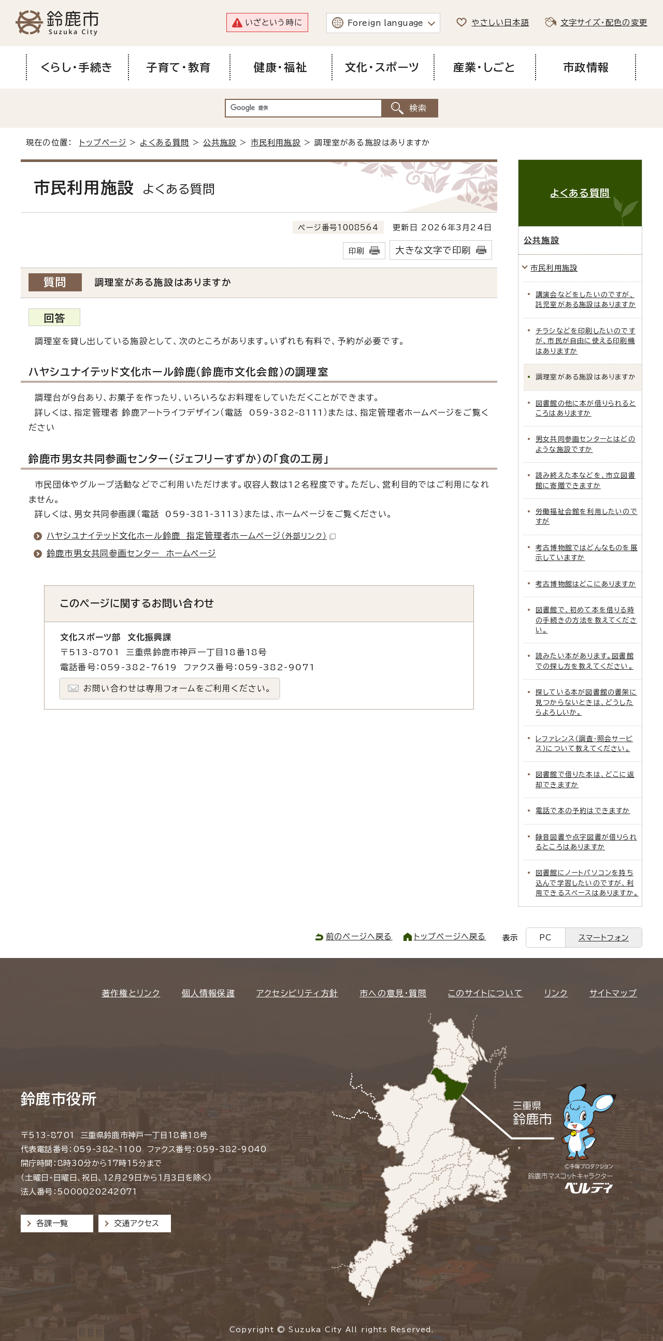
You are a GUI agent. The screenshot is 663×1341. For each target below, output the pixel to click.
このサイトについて (485, 993)
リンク (556, 993)
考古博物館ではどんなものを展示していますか (587, 552)
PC (545, 937)
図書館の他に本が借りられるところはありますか (586, 408)
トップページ (102, 142)
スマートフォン (604, 937)
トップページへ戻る (450, 936)
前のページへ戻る (359, 936)
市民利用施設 (276, 142)
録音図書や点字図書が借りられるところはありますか (586, 842)
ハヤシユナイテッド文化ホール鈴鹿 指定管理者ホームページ (191, 536)
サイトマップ (613, 993)
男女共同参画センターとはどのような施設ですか (586, 444)
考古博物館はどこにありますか (586, 584)
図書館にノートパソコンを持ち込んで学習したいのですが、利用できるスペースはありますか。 (587, 883)
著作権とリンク (131, 993)
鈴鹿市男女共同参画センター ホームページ (131, 553)
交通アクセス (136, 1223)
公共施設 (220, 142)
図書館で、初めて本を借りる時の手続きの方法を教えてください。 (586, 620)
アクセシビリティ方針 (297, 993)
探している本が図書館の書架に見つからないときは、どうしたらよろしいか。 (586, 702)
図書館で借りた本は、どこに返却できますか (585, 779)
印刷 (356, 251)
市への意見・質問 (393, 993)
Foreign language (386, 23)
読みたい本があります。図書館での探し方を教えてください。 (585, 661)
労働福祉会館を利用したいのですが (587, 516)
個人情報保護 (208, 993)
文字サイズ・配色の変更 (603, 22)
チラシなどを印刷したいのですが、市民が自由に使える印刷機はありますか (586, 341)
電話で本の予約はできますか (583, 810)
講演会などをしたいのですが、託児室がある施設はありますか (586, 299)
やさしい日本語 (500, 22)
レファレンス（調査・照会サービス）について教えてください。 (584, 743)
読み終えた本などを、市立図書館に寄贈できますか (586, 480)
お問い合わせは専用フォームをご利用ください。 (177, 688)
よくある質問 (164, 142)
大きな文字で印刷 (433, 250)
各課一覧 (52, 1223)
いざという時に (273, 22)
